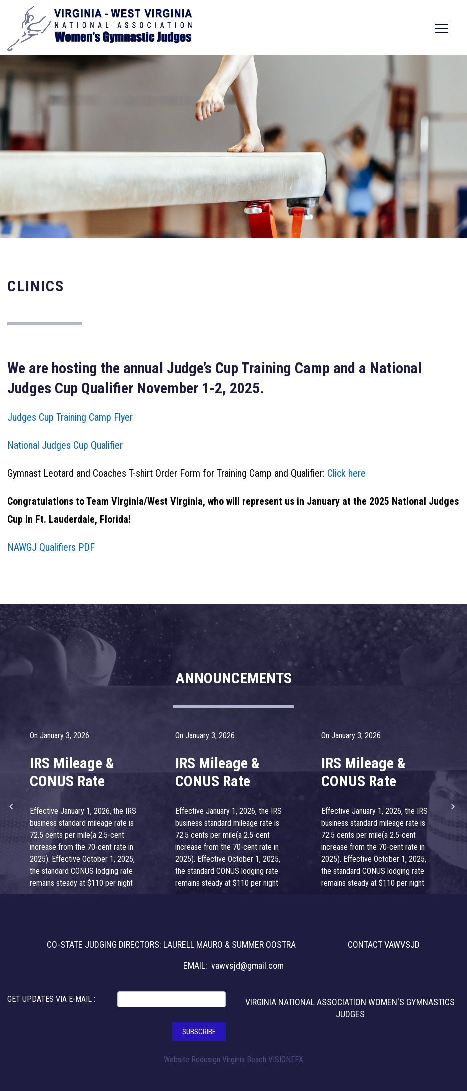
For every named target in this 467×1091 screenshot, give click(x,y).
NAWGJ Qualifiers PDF (51, 547)
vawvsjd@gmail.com (248, 965)
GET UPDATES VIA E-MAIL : (52, 999)
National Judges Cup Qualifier (65, 445)
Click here (347, 473)
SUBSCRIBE (199, 1031)
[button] (12, 806)
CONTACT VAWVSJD (384, 944)
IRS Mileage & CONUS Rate (72, 772)
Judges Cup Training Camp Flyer (70, 417)
